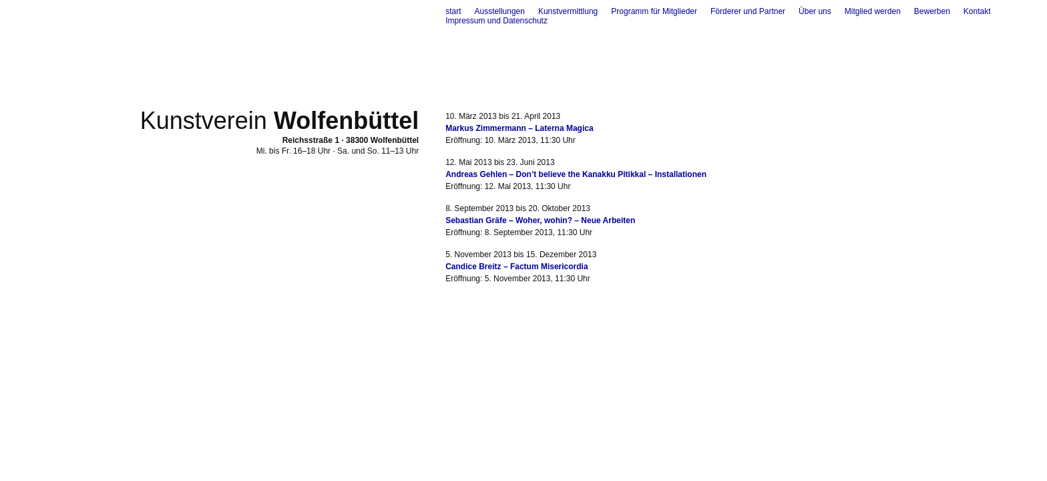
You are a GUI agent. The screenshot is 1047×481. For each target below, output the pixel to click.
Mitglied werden (873, 11)
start (453, 11)
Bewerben (932, 11)
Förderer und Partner (747, 11)
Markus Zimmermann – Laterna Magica (519, 128)
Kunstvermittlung (568, 11)
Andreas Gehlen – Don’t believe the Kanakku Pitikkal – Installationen (575, 174)
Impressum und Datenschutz (496, 20)
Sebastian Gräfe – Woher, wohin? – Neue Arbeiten (540, 220)
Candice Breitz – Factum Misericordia (516, 266)
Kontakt (977, 11)
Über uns (815, 11)
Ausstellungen (500, 11)
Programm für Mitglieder (654, 11)
